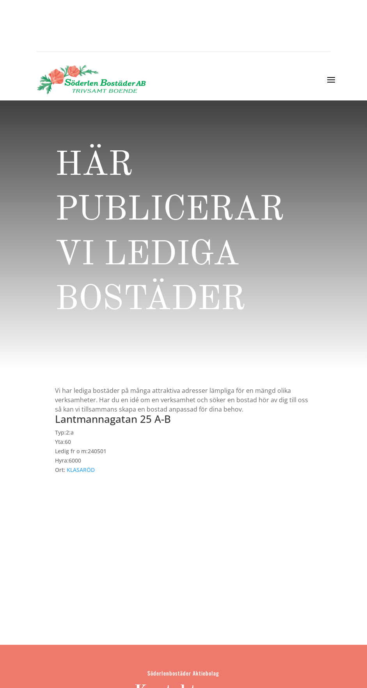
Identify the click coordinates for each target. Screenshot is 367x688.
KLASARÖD (81, 469)
